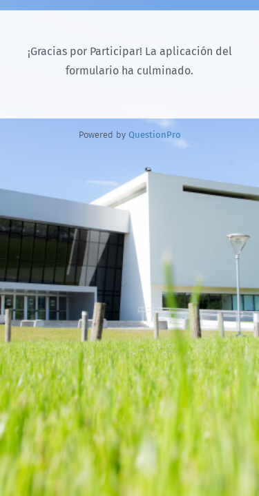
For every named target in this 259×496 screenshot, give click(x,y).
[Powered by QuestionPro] (154, 135)
